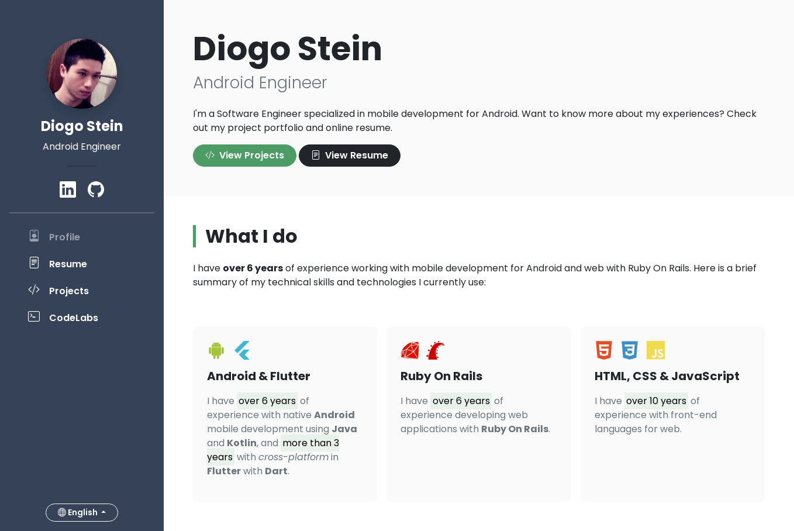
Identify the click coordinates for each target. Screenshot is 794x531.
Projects (58, 290)
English (78, 512)
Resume (57, 263)
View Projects (244, 155)
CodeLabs (63, 317)
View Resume (349, 155)
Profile (54, 236)
